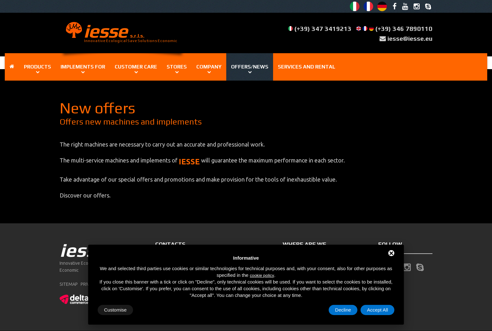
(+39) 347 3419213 (322, 28)
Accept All (377, 310)
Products (37, 67)
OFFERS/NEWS (249, 67)
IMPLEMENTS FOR (83, 67)
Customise (115, 310)
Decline (343, 310)
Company (208, 67)
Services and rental (306, 67)
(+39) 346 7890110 (403, 28)
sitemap (69, 284)
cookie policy (262, 275)
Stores (177, 67)
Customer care (136, 67)
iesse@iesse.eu (409, 38)
